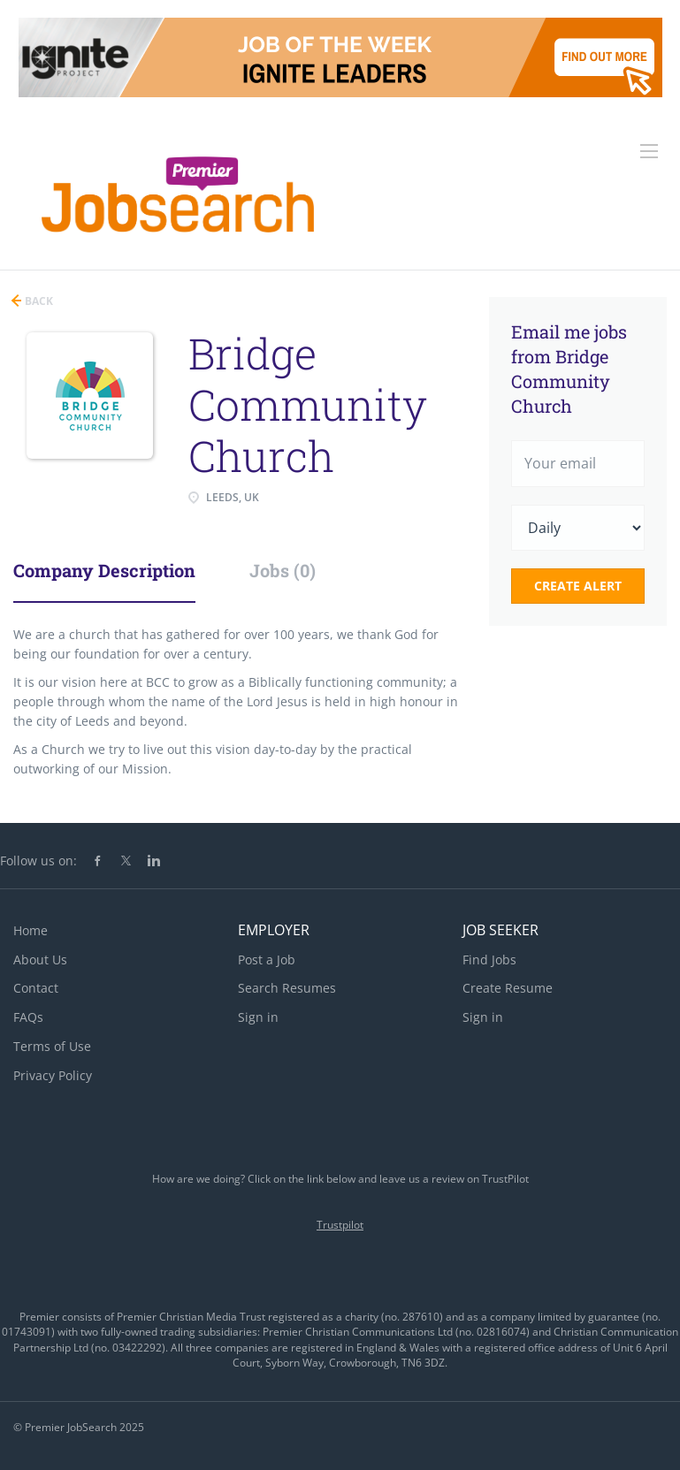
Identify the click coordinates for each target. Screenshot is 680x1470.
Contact (35, 987)
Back (37, 300)
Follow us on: (38, 860)
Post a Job (266, 959)
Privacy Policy (52, 1075)
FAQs (28, 1017)
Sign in (258, 1017)
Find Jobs (489, 959)
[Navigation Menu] (649, 151)
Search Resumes (287, 987)
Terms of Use (52, 1046)
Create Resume (507, 987)
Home (30, 930)
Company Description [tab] (104, 570)
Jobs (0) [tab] (282, 570)
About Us (40, 959)
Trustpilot (340, 1224)
